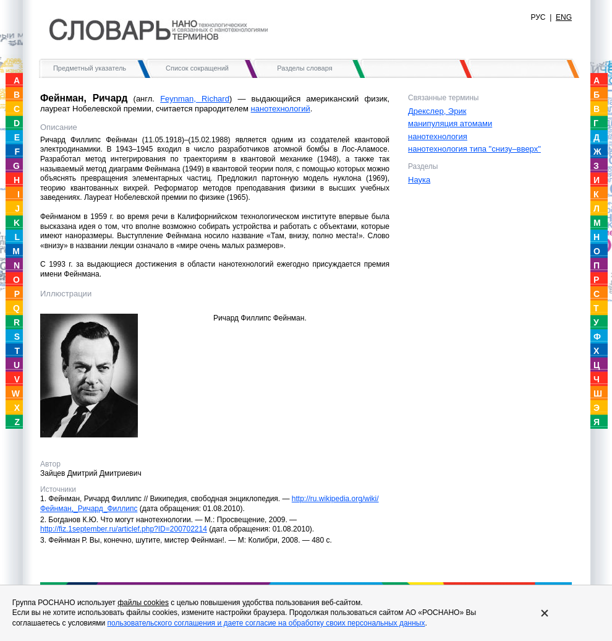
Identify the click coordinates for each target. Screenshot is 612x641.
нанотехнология (437, 136)
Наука (419, 179)
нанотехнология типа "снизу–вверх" (474, 148)
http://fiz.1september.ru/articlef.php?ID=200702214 (123, 529)
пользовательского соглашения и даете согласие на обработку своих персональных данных (266, 623)
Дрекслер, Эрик (437, 111)
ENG (564, 17)
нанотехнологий (280, 108)
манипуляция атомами (450, 123)
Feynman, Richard (194, 98)
